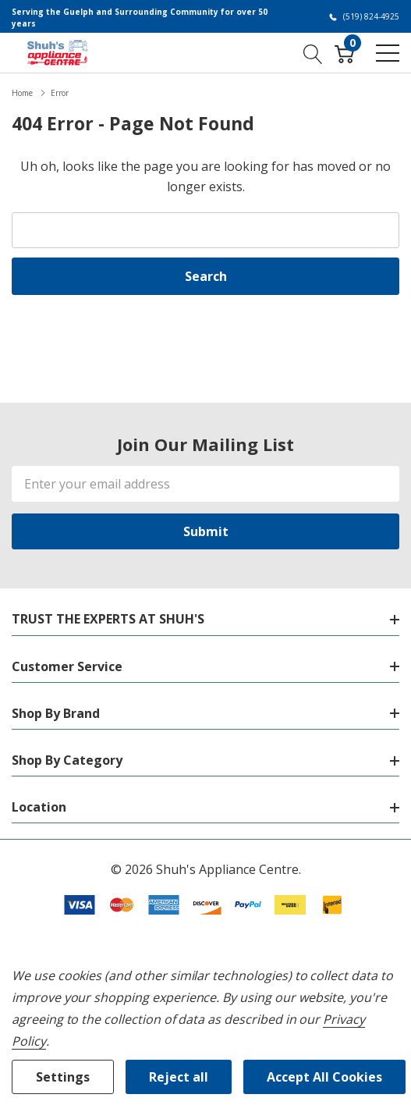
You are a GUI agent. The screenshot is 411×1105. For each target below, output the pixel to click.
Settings (63, 1076)
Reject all (178, 1076)
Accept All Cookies (324, 1076)
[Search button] (313, 52)
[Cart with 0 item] (344, 52)
